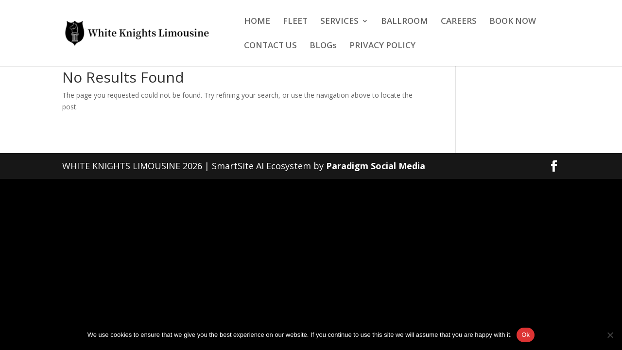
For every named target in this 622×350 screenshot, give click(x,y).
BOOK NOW (512, 22)
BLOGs (323, 46)
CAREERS (459, 22)
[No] (610, 335)
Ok (525, 334)
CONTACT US (270, 46)
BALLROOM (404, 22)
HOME (257, 22)
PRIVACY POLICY (382, 46)
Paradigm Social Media (375, 166)
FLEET (295, 22)
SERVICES (339, 22)
